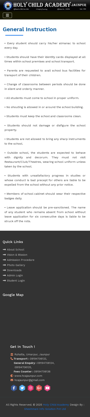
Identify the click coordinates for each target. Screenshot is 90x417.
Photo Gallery (14, 265)
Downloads (12, 270)
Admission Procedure (18, 260)
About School (13, 249)
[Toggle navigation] (7, 15)
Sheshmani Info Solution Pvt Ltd (45, 409)
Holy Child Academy (56, 404)
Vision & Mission (15, 254)
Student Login (14, 280)
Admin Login (13, 275)
